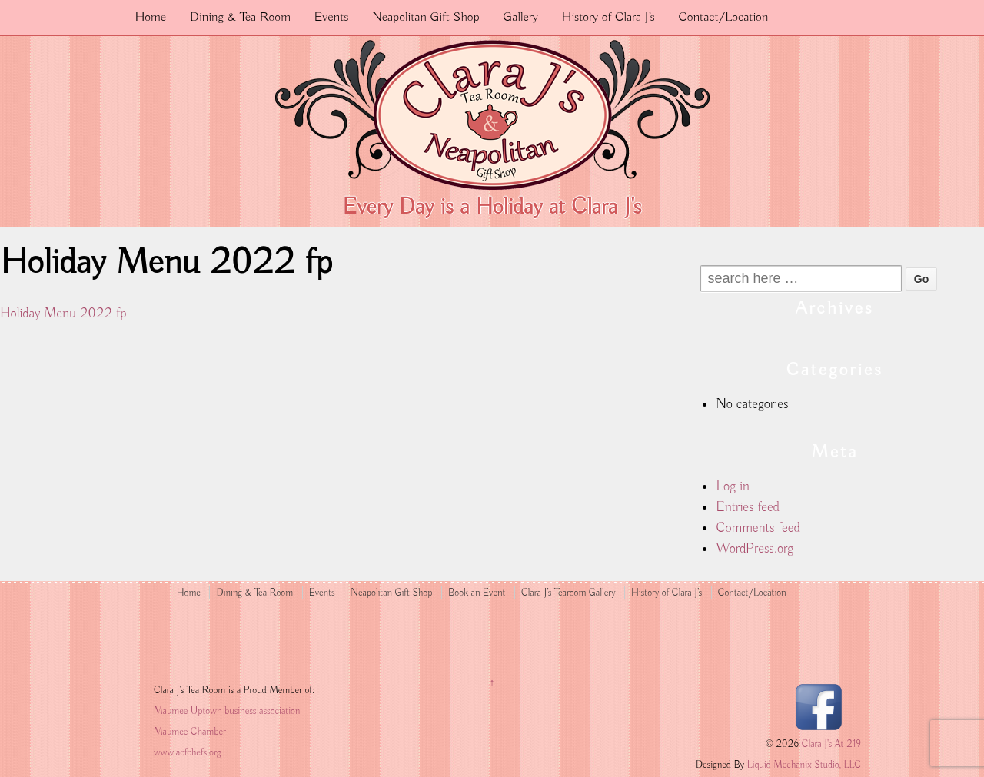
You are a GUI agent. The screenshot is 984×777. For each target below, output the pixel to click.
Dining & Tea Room (240, 17)
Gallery (520, 17)
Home (150, 17)
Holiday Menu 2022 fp (63, 313)
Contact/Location (723, 17)
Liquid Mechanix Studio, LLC (804, 765)
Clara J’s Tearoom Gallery (568, 592)
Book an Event (477, 592)
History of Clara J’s (608, 17)
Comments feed (758, 528)
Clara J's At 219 (830, 744)
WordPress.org (754, 548)
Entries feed (748, 507)
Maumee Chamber (190, 732)
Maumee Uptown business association (227, 711)
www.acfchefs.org (187, 752)
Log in (732, 486)
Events (331, 17)
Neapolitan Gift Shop (425, 17)
